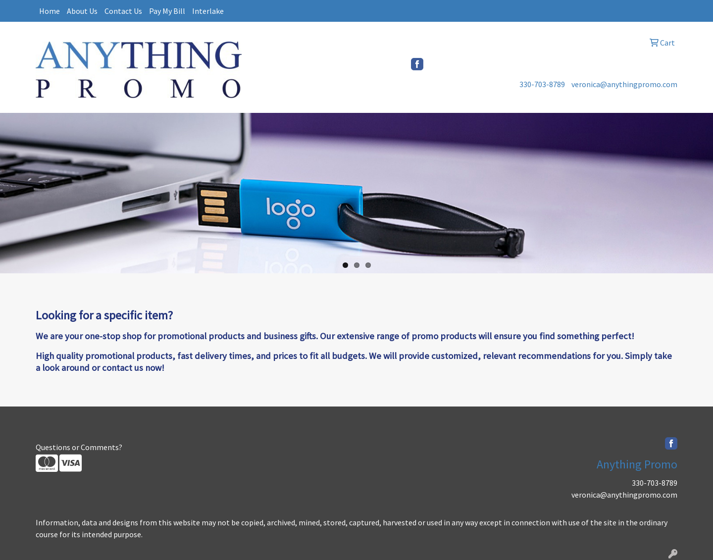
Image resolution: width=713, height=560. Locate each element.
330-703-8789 (542, 84)
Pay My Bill (167, 11)
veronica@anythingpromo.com (624, 84)
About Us (82, 11)
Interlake (208, 11)
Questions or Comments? (79, 447)
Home (49, 11)
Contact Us (123, 11)
